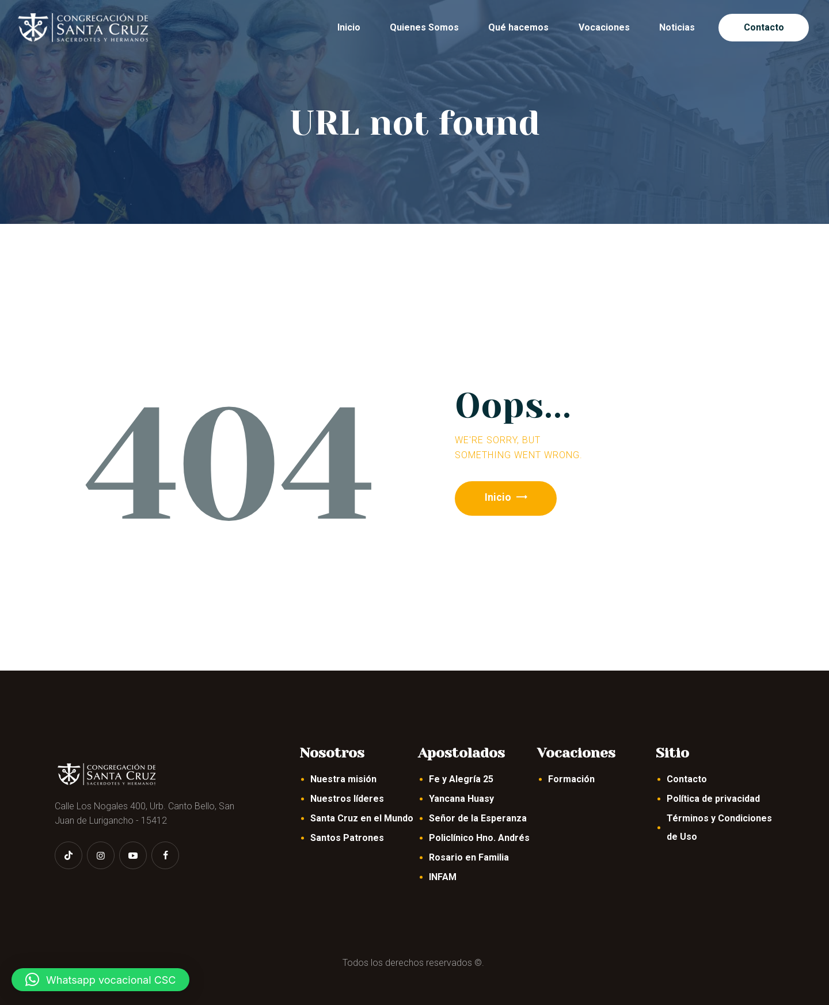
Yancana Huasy (461, 798)
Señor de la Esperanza (478, 818)
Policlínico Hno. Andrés (479, 837)
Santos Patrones (347, 837)
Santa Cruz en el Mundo (361, 818)
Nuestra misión (343, 779)
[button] (100, 979)
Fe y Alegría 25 (461, 779)
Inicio (500, 498)
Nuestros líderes (347, 798)
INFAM (443, 876)
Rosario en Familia (469, 857)
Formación (571, 779)
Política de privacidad (713, 798)
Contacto (687, 779)
